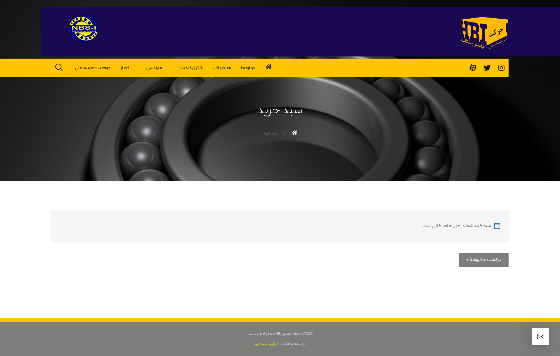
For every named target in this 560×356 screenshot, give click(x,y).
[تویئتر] (487, 68)
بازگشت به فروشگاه (483, 260)
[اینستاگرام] (501, 68)
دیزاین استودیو (267, 344)
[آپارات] (473, 68)
